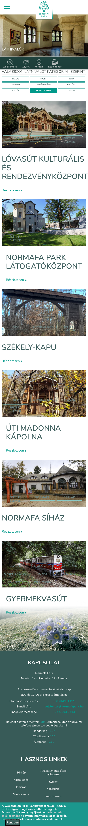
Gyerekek (15, 229)
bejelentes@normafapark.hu (63, 707)
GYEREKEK (15, 84)
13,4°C (26, 63)
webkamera (10, 63)
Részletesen (12, 190)
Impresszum (53, 796)
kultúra (15, 138)
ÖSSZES (71, 90)
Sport (42, 221)
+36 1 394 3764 (64, 712)
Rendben (13, 823)
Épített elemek (15, 238)
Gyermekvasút (36, 599)
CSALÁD (16, 79)
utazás (69, 574)
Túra (69, 221)
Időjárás (21, 787)
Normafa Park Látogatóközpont (44, 261)
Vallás (69, 400)
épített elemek (69, 140)
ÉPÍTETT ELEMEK (43, 90)
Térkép (21, 773)
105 (52, 736)
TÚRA (71, 79)
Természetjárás (44, 229)
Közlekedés (21, 780)
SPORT (43, 79)
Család (15, 221)
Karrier (53, 782)
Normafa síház (33, 518)
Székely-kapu (29, 347)
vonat (42, 574)
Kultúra (69, 229)
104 (43, 722)
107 (52, 731)
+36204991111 (64, 701)
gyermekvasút (16, 574)
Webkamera (21, 794)
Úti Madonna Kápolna (33, 432)
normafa (42, 497)
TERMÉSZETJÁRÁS (43, 84)
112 (51, 742)
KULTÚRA (71, 84)
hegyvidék (42, 138)
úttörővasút (42, 566)
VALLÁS (15, 90)
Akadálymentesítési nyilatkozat (53, 772)
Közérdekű (53, 789)
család (69, 497)
